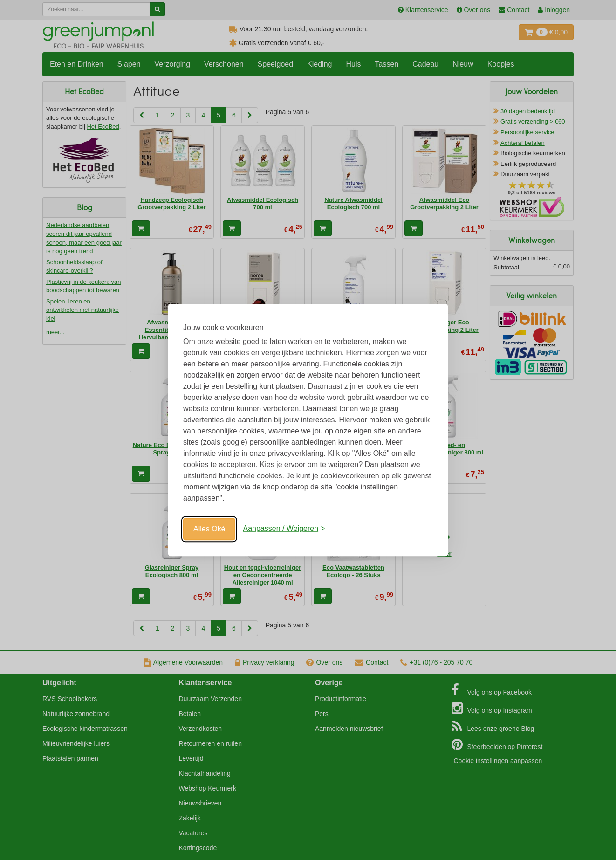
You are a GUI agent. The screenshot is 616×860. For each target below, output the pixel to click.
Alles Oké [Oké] (209, 529)
